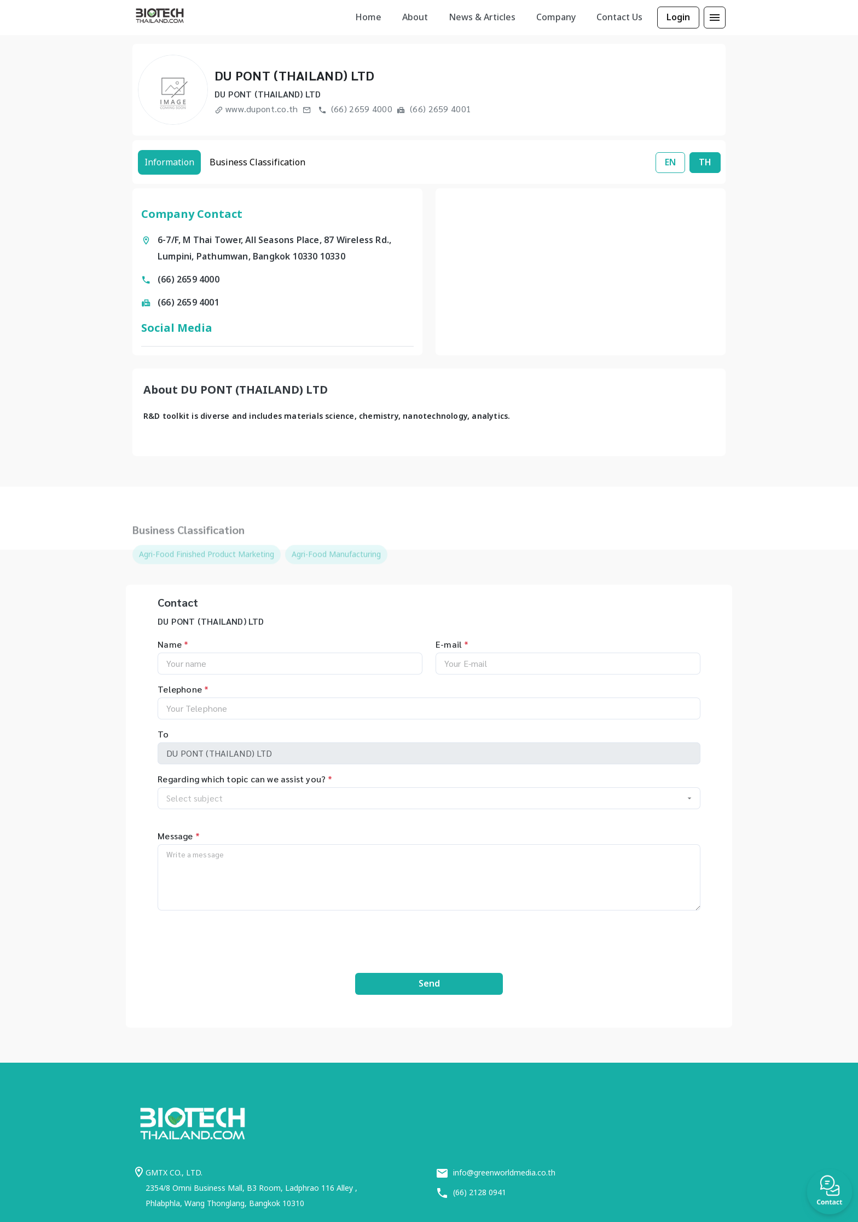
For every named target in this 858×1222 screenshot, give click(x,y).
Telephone (183, 689)
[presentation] (429, 938)
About (415, 17)
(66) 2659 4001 (434, 108)
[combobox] (429, 798)
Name (173, 644)
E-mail (452, 644)
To (163, 734)
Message (179, 836)
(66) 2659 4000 (355, 108)
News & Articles (482, 17)
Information (169, 162)
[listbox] (368, 17)
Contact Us (619, 17)
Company (556, 17)
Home (368, 17)
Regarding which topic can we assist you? (245, 779)
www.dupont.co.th (256, 108)
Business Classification (257, 162)
